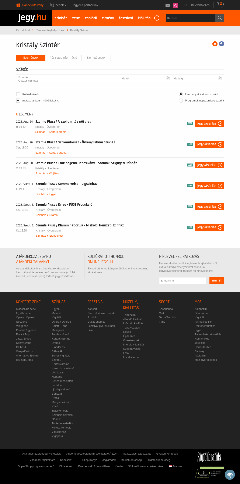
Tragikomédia (60, 410)
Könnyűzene (23, 342)
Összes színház (66, 80)
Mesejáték (58, 330)
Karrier (119, 466)
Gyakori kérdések (167, 453)
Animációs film (203, 321)
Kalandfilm (201, 309)
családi (91, 18)
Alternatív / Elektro (27, 355)
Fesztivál (96, 302)
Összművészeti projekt (101, 313)
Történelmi (129, 314)
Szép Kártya (89, 460)
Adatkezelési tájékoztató (136, 453)
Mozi (198, 302)
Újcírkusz (57, 372)
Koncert (92, 309)
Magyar (175, 466)
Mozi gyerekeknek (206, 359)
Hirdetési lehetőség (158, 460)
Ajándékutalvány (33, 5)
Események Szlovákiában (94, 466)
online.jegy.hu (100, 262)
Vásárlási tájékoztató (42, 460)
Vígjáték (54, 173)
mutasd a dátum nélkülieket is (40, 100)
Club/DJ (21, 347)
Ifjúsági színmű (61, 389)
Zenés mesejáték (62, 381)
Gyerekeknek (131, 340)
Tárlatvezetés (131, 327)
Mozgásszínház (61, 402)
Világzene (22, 325)
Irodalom (57, 385)
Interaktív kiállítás (133, 344)
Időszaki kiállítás (133, 323)
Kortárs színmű (61, 338)
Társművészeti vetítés (208, 334)
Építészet (129, 336)
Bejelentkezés (200, 5)
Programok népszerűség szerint (204, 100)
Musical (56, 313)
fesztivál (126, 18)
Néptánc (57, 376)
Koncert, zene (28, 302)
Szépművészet (132, 348)
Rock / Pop (23, 334)
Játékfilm (200, 342)
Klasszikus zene (26, 309)
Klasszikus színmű (63, 368)
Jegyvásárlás (206, 123)
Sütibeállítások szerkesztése (145, 466)
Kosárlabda (166, 309)
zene (76, 18)
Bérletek (61, 5)
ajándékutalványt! (33, 262)
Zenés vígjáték (61, 355)
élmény (108, 18)
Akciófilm (200, 355)
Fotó (126, 353)
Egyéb (53, 194)
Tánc (162, 321)
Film (90, 330)
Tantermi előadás (62, 423)
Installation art (131, 357)
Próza (55, 397)
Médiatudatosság (131, 460)
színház (61, 18)
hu (185, 5)
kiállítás (144, 18)
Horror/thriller (203, 347)
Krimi (55, 406)
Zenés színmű (60, 334)
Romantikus (202, 338)
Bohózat (57, 393)
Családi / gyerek (26, 330)
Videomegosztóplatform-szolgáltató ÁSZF (91, 453)
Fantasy (199, 351)
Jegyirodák (109, 460)
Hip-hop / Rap (24, 359)
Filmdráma (201, 313)
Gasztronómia (96, 321)
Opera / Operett (25, 317)
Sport (164, 302)
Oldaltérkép (66, 466)
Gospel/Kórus (24, 351)
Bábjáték (57, 351)
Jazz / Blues (23, 338)
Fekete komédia (62, 427)
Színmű (56, 359)
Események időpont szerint (201, 94)
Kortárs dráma (57, 131)
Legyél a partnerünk (85, 5)
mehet (217, 280)
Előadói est (56, 235)
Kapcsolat (66, 460)
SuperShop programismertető (36, 466)
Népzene (21, 321)
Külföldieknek (30, 94)
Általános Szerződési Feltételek (41, 453)
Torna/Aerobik (167, 317)
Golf (161, 313)
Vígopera (57, 436)
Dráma (53, 214)
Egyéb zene (23, 313)
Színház (66, 77)
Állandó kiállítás (132, 319)
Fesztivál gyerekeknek (101, 325)
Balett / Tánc (59, 325)
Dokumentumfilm (205, 325)
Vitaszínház (59, 431)
